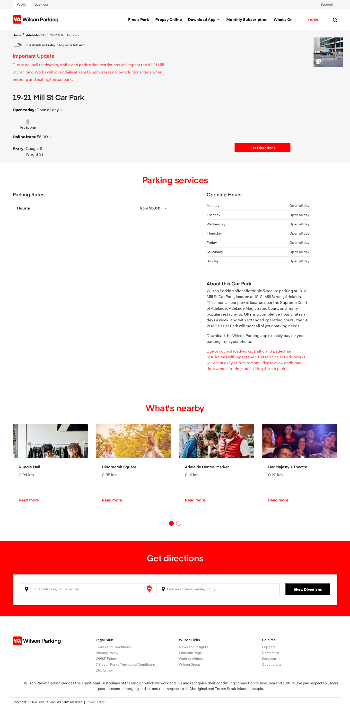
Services (269, 659)
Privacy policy (95, 702)
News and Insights (193, 647)
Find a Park (138, 19)
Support (327, 4)
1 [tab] (171, 523)
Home (17, 35)
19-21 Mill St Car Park (64, 35)
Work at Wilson (191, 659)
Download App (204, 19)
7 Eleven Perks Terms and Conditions (125, 664)
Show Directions (308, 589)
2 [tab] (178, 523)
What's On (283, 19)
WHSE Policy (106, 659)
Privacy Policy (107, 653)
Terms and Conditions (113, 647)
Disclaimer (104, 670)
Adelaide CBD (35, 35)
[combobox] (81, 589)
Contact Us (271, 653)
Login (313, 19)
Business (42, 4)
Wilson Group (189, 664)
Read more (29, 499)
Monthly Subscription (247, 19)
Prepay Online (168, 19)
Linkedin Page (190, 653)
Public (22, 4)
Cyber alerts (271, 664)
